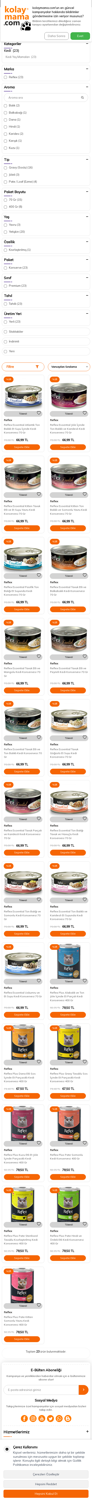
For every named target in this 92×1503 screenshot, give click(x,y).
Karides (13, 134)
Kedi (11, 50)
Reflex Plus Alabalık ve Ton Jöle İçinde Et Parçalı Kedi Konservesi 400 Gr (67, 996)
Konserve (16, 268)
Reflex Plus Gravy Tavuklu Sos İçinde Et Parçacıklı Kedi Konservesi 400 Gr (69, 1077)
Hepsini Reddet (46, 1484)
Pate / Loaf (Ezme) (20, 182)
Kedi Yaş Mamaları (21, 57)
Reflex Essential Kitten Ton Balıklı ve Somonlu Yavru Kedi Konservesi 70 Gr (68, 509)
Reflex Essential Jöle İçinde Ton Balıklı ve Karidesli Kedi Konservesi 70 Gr (67, 428)
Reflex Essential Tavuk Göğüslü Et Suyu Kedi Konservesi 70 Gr (64, 753)
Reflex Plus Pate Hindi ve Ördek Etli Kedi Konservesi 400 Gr (67, 1239)
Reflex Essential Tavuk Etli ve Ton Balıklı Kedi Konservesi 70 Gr (23, 753)
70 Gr (13, 200)
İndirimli (11, 341)
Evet (80, 36)
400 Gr (13, 207)
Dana (12, 119)
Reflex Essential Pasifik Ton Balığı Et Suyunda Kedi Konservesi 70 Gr (21, 590)
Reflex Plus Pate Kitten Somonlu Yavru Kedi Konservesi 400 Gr (18, 1320)
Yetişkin (14, 232)
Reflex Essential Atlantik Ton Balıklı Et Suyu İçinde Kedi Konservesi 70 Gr (22, 428)
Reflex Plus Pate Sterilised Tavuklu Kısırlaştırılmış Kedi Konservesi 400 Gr (21, 1239)
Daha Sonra (56, 36)
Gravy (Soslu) (18, 167)
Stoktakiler (13, 332)
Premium (15, 286)
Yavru (12, 225)
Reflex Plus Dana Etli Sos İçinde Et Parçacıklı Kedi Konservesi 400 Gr (20, 1077)
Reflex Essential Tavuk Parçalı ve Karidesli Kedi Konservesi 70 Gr (23, 834)
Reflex (13, 77)
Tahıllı (13, 304)
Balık (12, 105)
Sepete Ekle (22, 447)
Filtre (22, 367)
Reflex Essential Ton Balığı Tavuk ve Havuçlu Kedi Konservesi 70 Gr (66, 834)
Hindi (12, 126)
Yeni (9, 351)
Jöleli (11, 175)
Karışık (13, 141)
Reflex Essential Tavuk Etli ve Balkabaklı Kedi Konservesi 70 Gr (68, 590)
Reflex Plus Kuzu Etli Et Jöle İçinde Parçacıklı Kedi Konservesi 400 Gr (21, 1158)
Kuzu (11, 148)
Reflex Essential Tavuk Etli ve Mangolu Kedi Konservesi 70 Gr (22, 672)
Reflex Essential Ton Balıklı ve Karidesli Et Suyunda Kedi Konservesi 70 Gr (68, 915)
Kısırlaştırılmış (17, 250)
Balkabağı (15, 113)
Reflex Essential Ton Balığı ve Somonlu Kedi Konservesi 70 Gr (22, 915)
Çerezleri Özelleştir (46, 1474)
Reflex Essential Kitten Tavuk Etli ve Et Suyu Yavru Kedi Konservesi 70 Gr (22, 509)
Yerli (12, 322)
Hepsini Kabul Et (46, 1494)
